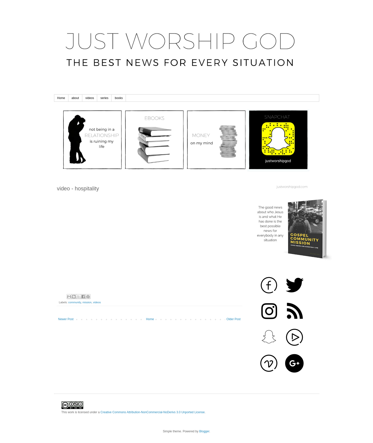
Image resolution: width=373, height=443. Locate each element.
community (74, 302)
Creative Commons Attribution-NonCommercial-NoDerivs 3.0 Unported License (153, 412)
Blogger (204, 431)
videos (90, 98)
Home (61, 98)
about (75, 98)
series (104, 98)
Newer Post (66, 319)
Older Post (234, 319)
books (119, 98)
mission (87, 302)
